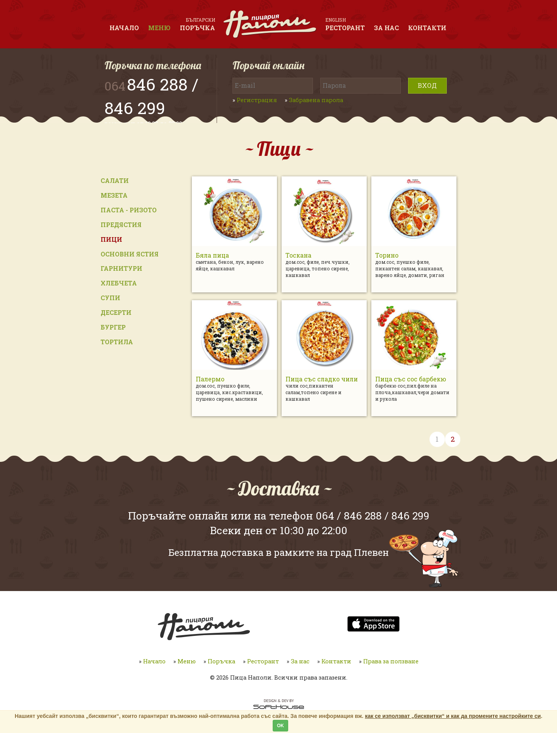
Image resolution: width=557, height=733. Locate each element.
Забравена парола (316, 100)
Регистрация (257, 100)
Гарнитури (121, 268)
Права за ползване (391, 661)
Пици (111, 239)
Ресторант (345, 28)
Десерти (116, 312)
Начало (124, 28)
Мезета (114, 195)
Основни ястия (130, 254)
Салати (115, 180)
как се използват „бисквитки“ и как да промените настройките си (453, 716)
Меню (159, 28)
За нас (386, 28)
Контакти (427, 28)
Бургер (113, 327)
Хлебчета (119, 283)
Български (200, 20)
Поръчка (197, 28)
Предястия (121, 224)
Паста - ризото (129, 210)
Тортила (117, 342)
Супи (110, 298)
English (335, 20)
